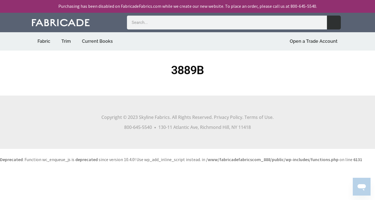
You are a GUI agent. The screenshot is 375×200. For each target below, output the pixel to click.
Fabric (44, 41)
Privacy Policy (228, 117)
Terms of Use (258, 117)
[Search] (334, 22)
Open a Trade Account (314, 41)
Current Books (97, 41)
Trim (66, 41)
